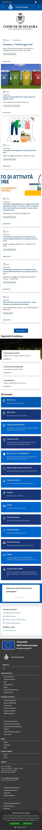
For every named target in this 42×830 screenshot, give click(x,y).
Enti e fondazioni (8, 684)
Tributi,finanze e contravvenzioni (13, 726)
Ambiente (6, 729)
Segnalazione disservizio (10, 790)
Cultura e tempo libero (10, 703)
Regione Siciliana (7, 2)
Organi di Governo (9, 677)
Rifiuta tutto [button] (27, 823)
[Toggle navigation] (3, 7)
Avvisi (7, 40)
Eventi (5, 757)
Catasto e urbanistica (9, 711)
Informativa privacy (9, 806)
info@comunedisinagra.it (12, 778)
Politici (5, 687)
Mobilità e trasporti (9, 713)
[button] (21, 827)
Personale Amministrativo (11, 690)
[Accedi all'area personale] (35, 2)
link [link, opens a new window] (36, 820)
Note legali (7, 808)
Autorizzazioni (8, 734)
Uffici (5, 682)
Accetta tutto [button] (15, 823)
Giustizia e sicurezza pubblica (12, 724)
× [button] (40, 812)
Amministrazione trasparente (12, 803)
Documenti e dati (8, 692)
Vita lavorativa (8, 705)
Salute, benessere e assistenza (12, 732)
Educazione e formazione (10, 721)
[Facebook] (3, 669)
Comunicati (7, 745)
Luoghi (5, 755)
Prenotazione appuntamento (11, 787)
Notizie (6, 742)
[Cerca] (39, 7)
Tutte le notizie (21, 331)
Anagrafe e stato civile (10, 700)
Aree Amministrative (9, 679)
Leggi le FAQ (7, 793)
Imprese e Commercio (10, 708)
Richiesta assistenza (9, 795)
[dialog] (21, 820)
